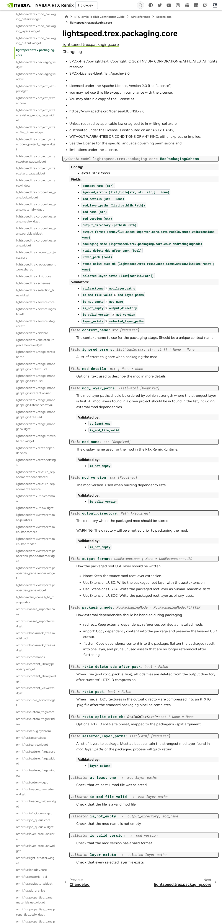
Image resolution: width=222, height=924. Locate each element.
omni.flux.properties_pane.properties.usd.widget (35, 911)
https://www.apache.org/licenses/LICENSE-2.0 (107, 111)
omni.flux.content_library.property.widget (35, 666)
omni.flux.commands (30, 657)
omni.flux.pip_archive (30, 890)
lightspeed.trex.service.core (35, 302)
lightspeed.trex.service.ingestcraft (36, 311)
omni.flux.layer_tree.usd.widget (35, 848)
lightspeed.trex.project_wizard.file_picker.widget (36, 129)
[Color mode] (150, 5)
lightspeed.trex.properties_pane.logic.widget (36, 194)
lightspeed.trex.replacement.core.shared (36, 267)
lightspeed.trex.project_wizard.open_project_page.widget (36, 144)
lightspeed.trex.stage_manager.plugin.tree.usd (35, 414)
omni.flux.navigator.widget (34, 884)
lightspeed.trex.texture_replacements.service (35, 486)
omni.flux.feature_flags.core (35, 751)
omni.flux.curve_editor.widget (36, 702)
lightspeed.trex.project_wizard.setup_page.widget (36, 158)
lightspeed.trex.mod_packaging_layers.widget (36, 28)
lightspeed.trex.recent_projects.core (36, 254)
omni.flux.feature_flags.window (35, 772)
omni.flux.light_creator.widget (35, 860)
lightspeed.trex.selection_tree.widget (35, 292)
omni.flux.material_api (31, 877)
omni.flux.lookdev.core (31, 870)
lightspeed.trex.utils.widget (35, 508)
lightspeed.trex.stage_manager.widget (35, 426)
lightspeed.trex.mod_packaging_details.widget (36, 16)
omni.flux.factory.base (31, 738)
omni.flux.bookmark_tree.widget (35, 647)
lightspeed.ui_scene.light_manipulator (35, 599)
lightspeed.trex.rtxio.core (33, 276)
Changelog (72, 51)
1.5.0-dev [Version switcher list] (85, 5)
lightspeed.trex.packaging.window (36, 76)
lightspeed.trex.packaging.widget (36, 64)
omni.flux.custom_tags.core (35, 712)
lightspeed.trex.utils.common (35, 498)
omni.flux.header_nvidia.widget (36, 803)
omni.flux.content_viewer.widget (35, 690)
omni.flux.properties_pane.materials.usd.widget (34, 900)
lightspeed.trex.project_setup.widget (36, 88)
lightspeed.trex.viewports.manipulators (35, 517)
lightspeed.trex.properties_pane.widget (36, 243)
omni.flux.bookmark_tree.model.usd (35, 635)
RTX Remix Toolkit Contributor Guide (99, 17)
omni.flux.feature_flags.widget (35, 761)
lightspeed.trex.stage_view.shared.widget (36, 438)
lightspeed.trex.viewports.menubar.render (35, 541)
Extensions (163, 17)
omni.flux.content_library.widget (36, 678)
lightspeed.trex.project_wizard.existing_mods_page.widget (36, 115)
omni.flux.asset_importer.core (35, 611)
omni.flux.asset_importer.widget (35, 623)
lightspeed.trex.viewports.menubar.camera (35, 529)
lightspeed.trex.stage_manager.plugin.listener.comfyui (35, 402)
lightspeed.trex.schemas (33, 283)
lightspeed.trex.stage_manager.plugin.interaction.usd (35, 390)
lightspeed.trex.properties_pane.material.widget (36, 206)
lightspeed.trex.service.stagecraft (35, 323)
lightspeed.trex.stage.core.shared (35, 354)
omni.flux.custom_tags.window (35, 721)
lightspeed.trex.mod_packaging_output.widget (36, 40)
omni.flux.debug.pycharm (33, 731)
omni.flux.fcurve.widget (32, 745)
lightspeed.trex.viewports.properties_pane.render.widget (35, 573)
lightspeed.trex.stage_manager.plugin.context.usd (35, 366)
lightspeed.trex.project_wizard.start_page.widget (36, 170)
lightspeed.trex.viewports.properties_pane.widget (35, 587)
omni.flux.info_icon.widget (34, 813)
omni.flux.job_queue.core (33, 820)
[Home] (66, 16)
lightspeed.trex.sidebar (32, 333)
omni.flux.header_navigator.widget (35, 791)
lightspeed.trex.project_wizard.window (36, 182)
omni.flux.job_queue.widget (35, 827)
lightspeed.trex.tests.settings (36, 462)
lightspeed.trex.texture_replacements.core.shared (35, 474)
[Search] (140, 5)
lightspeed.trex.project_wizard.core (36, 100)
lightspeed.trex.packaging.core (35, 52)
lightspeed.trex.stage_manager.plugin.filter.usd (35, 378)
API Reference (140, 17)
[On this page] (215, 5)
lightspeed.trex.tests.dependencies (35, 450)
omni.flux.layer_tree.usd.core (35, 836)
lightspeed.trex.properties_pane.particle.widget (36, 230)
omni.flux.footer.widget (32, 782)
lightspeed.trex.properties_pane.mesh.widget (36, 219)
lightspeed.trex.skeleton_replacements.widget (35, 342)
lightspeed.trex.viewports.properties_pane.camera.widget (35, 556)
